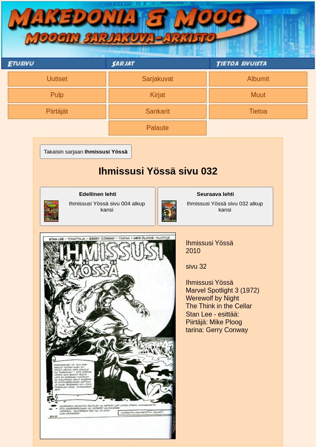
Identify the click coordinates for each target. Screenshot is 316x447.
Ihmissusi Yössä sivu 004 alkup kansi (94, 206)
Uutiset (57, 78)
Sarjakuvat (157, 78)
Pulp (56, 94)
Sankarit (158, 111)
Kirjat (157, 94)
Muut (258, 94)
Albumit (258, 78)
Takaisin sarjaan (86, 152)
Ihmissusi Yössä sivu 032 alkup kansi (212, 206)
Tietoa (258, 111)
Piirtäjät (57, 111)
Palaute (157, 127)
